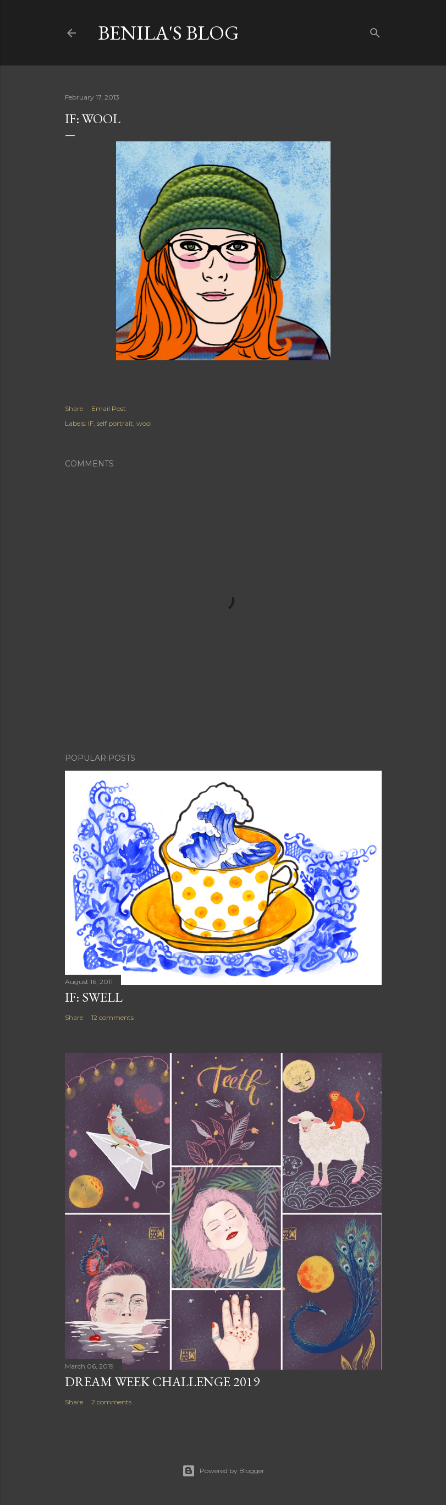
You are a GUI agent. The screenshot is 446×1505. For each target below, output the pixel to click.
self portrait (115, 423)
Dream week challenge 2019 (162, 1381)
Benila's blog (168, 33)
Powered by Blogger (223, 1470)
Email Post (108, 408)
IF (90, 423)
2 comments (111, 1402)
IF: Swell (94, 997)
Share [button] (74, 408)
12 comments (112, 1017)
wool (144, 423)
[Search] (375, 30)
